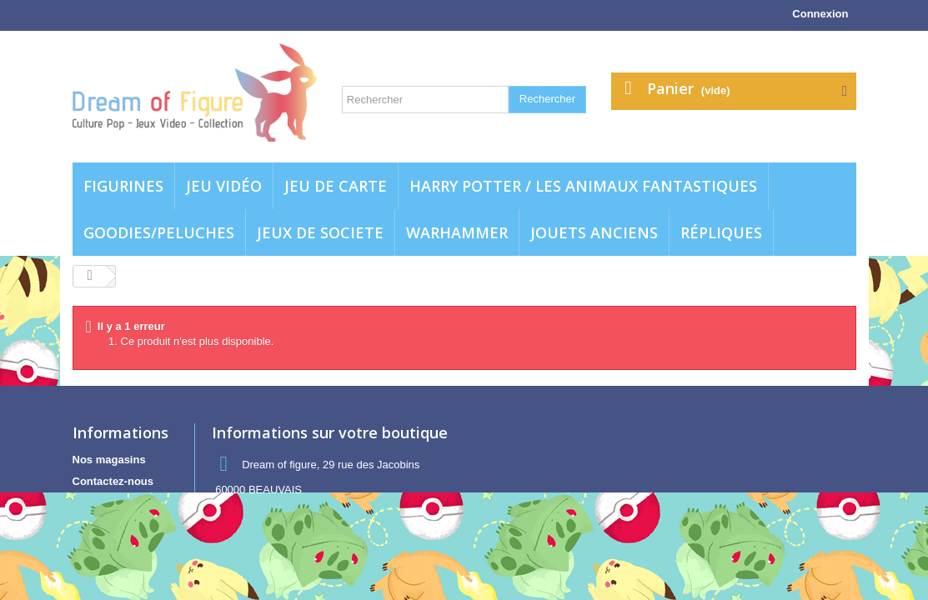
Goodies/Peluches (158, 232)
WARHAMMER (457, 232)
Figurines (123, 186)
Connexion (820, 14)
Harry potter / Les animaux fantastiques (583, 186)
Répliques (721, 232)
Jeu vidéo (224, 186)
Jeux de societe (320, 232)
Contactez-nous (113, 481)
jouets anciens (594, 232)
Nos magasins (109, 459)
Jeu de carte (335, 186)
